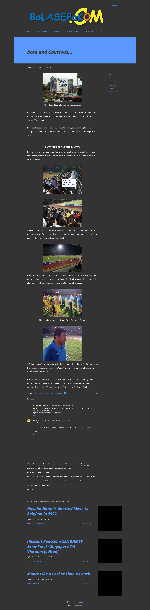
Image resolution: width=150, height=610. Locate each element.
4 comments (37, 583)
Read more (87, 523)
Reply (35, 416)
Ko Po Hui (36, 420)
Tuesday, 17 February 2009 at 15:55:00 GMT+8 (57, 406)
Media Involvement (73, 31)
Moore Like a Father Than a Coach (58, 573)
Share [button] (110, 75)
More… (102, 31)
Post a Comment (39, 523)
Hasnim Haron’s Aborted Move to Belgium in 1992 (57, 511)
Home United (112, 86)
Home (29, 31)
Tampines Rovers (113, 91)
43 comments (38, 561)
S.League (111, 88)
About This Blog (41, 31)
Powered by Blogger (75, 602)
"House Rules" (89, 31)
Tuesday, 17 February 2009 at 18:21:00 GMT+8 (56, 420)
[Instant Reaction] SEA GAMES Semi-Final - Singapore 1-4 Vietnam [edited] (55, 546)
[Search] (114, 5)
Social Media (57, 31)
